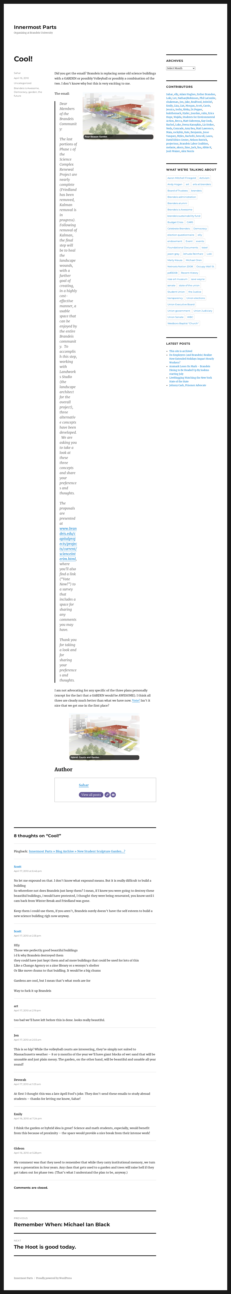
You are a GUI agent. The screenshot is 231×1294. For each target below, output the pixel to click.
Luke (178, 124)
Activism (204, 177)
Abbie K (206, 147)
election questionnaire (180, 234)
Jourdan (195, 113)
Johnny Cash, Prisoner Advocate (187, 385)
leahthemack (173, 113)
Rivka (186, 109)
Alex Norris (187, 151)
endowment (174, 241)
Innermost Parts (35, 27)
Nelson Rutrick (198, 139)
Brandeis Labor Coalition (194, 143)
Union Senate (175, 317)
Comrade (178, 128)
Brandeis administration (181, 196)
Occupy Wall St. (205, 266)
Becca (178, 120)
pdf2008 (172, 272)
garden (32, 91)
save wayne (198, 279)
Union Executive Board (181, 304)
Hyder (185, 113)
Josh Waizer (173, 151)
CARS (190, 222)
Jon (182, 101)
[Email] (113, 794)
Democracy (20, 91)
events (200, 241)
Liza (176, 105)
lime (187, 147)
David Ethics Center (177, 139)
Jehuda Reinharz (193, 253)
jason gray (173, 253)
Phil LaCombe (207, 98)
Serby (178, 109)
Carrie (206, 105)
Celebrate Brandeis (178, 228)
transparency (175, 298)
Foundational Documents (182, 247)
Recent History (189, 272)
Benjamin (196, 132)
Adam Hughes (187, 94)
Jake (187, 101)
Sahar (84, 785)
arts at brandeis (202, 184)
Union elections (195, 298)
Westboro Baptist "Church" (183, 323)
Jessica (170, 109)
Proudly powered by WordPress (54, 1278)
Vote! (136, 700)
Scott (17, 866)
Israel (205, 247)
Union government (178, 310)
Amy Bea (190, 128)
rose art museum (177, 279)
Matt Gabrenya (191, 120)
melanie (170, 147)
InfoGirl (207, 101)
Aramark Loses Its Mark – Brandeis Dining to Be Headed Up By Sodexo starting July (189, 370)
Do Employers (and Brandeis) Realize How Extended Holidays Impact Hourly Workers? (191, 358)
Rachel (170, 124)
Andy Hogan (174, 184)
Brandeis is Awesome (26, 88)
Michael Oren (194, 260)
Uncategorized (22, 83)
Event (189, 241)
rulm (204, 113)
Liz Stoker (208, 124)
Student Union (176, 291)
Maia (169, 132)
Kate (186, 132)
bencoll (200, 136)
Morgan (190, 105)
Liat (182, 105)
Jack (193, 147)
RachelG (190, 136)
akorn (180, 147)
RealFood (196, 101)
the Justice (194, 291)
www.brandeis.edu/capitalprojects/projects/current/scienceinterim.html (68, 543)
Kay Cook (206, 120)
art (187, 184)
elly (176, 94)
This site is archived (180, 351)
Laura (209, 136)
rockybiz (178, 132)
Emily (169, 105)
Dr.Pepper (196, 109)
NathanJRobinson (188, 98)
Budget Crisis (175, 222)
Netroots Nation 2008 (180, 266)
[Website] (107, 794)
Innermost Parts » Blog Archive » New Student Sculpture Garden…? (77, 851)
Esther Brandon (206, 94)
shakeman (172, 101)
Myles (180, 136)
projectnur (172, 143)
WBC (190, 317)
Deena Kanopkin (191, 124)
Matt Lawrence (204, 128)
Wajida (177, 117)
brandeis (196, 190)
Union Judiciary (203, 310)
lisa (199, 147)
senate (171, 285)
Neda (169, 128)
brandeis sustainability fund (183, 215)
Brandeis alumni (177, 203)
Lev (174, 98)
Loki (168, 98)
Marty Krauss (174, 260)
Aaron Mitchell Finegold (181, 177)
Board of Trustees (177, 190)
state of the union (189, 285)
